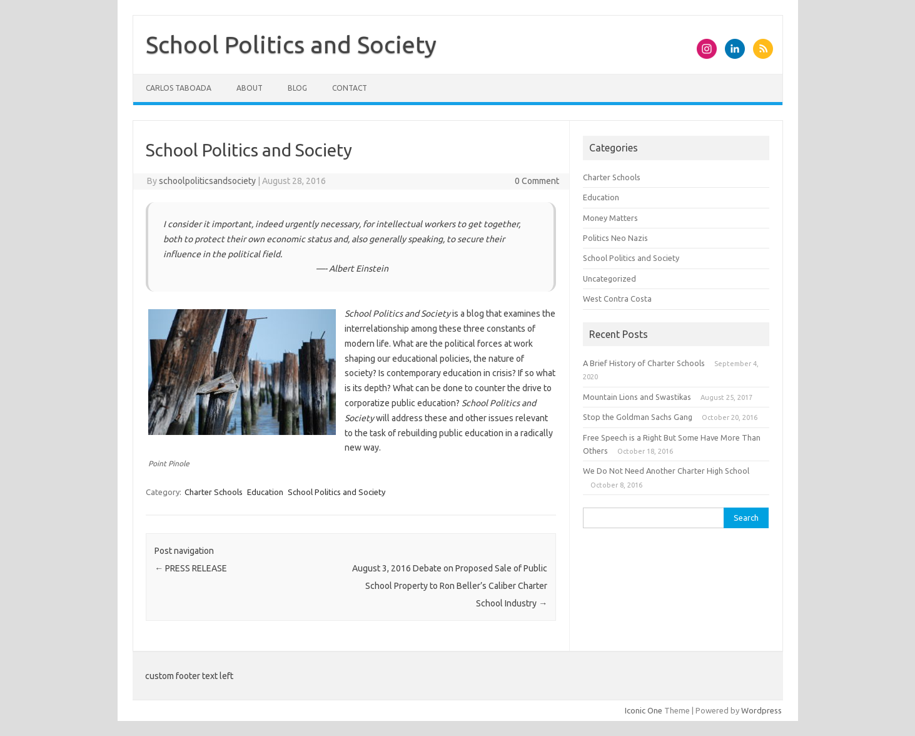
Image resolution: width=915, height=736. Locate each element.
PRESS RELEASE (190, 568)
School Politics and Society (291, 44)
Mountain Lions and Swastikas (637, 396)
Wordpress (761, 710)
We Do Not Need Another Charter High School (666, 470)
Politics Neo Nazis (615, 237)
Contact (349, 88)
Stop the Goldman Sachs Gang (637, 416)
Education (265, 492)
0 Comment (537, 181)
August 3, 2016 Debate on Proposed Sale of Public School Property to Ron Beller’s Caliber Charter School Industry (449, 585)
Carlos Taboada (178, 88)
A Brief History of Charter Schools (644, 363)
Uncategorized (609, 278)
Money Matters (610, 217)
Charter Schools (214, 492)
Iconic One (643, 710)
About (249, 88)
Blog (297, 88)
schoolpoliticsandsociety (207, 181)
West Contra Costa (617, 298)
